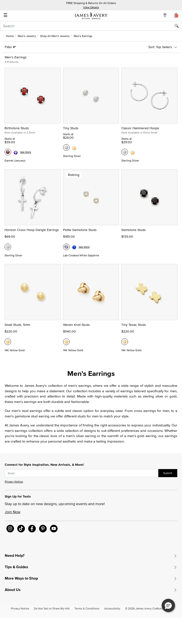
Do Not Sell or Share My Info (52, 608)
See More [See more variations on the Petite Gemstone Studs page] (84, 247)
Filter (9, 47)
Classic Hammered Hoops (140, 128)
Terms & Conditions (87, 608)
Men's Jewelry (27, 36)
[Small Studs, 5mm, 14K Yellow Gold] (8, 341)
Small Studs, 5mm (17, 324)
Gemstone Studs (133, 229)
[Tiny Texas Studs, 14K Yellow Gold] (124, 341)
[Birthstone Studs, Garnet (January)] (8, 152)
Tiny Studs (70, 128)
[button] (168, 605)
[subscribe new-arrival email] (82, 473)
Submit (167, 473)
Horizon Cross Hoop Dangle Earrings (32, 229)
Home (10, 36)
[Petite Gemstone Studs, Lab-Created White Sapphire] (66, 247)
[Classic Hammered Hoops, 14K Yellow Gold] (132, 152)
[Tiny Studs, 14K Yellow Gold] (74, 147)
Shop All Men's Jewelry (55, 36)
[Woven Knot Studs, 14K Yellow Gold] (66, 341)
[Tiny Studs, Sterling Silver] (66, 147)
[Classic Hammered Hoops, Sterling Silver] (124, 152)
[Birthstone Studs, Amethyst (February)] (16, 152)
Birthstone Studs (17, 128)
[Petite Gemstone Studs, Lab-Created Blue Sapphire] (74, 247)
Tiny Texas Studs (133, 324)
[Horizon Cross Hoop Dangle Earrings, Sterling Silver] (8, 247)
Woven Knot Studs (76, 324)
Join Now (12, 511)
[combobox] (91, 26)
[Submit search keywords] (178, 26)
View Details (91, 7)
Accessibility (112, 608)
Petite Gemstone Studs (80, 229)
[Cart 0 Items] (176, 15)
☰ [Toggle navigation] (5, 15)
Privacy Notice (14, 482)
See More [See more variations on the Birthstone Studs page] (25, 152)
